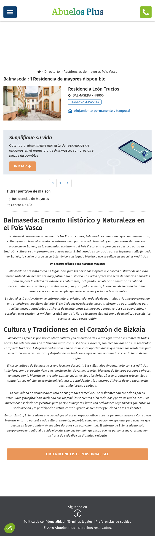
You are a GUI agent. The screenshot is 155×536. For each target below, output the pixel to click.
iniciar (22, 166)
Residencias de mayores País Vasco (91, 72)
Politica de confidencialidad (44, 522)
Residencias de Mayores (28, 199)
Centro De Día (19, 205)
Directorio (52, 72)
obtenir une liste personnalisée (77, 454)
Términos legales (80, 522)
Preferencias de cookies (113, 522)
